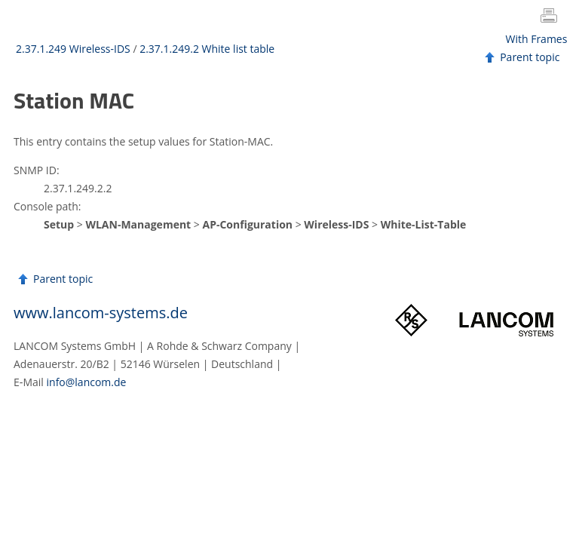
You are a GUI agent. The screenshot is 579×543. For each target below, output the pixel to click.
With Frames (537, 39)
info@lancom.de (87, 382)
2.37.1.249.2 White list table (206, 48)
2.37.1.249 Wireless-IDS (73, 48)
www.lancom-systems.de (101, 312)
